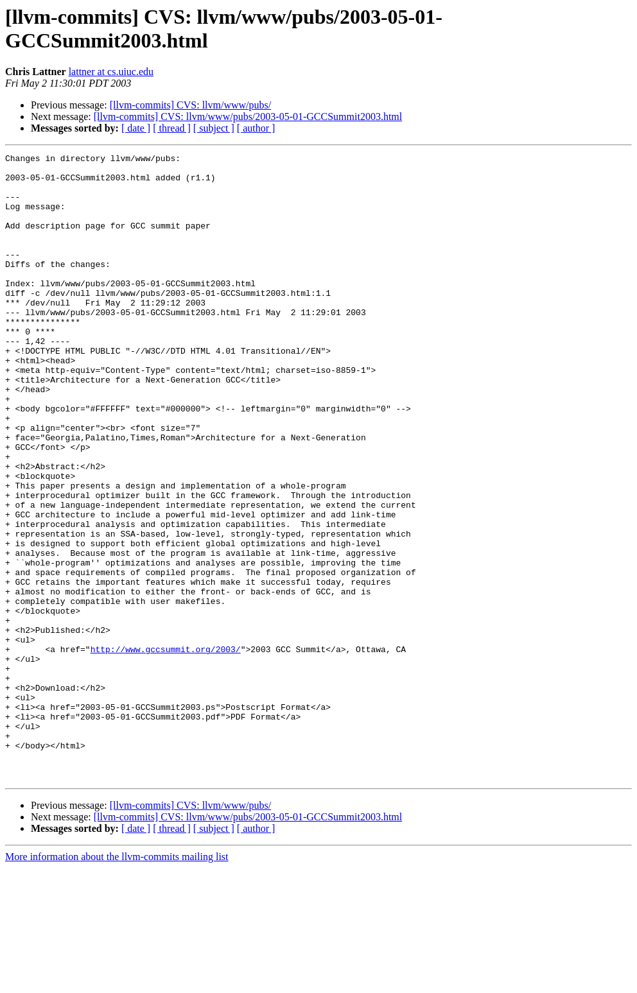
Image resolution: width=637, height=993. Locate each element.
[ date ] (135, 128)
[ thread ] (172, 128)
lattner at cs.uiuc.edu (111, 71)
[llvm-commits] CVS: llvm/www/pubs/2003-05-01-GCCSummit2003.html (248, 116)
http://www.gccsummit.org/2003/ (166, 749)
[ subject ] (213, 128)
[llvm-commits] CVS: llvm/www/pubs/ (191, 104)
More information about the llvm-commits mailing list (117, 981)
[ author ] (256, 128)
